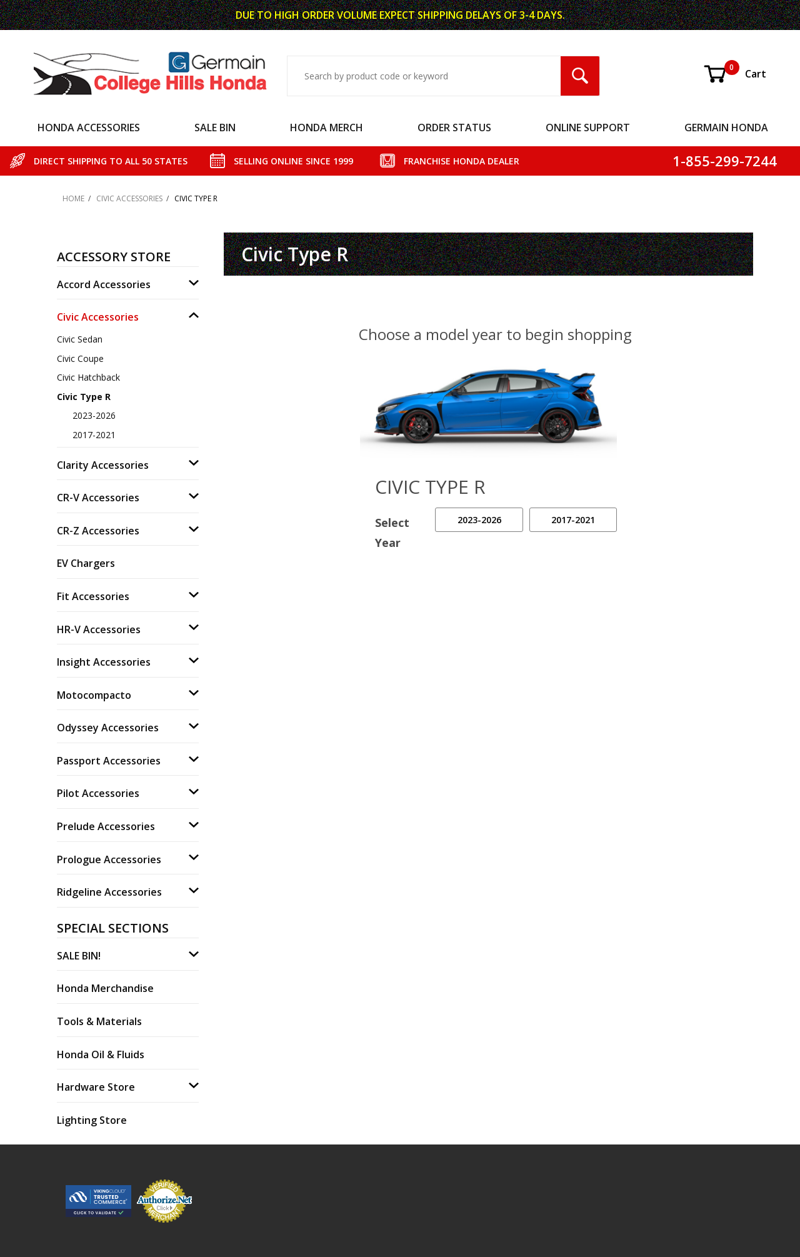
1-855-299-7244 (724, 160)
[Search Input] (424, 76)
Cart (734, 74)
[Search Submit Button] (580, 76)
